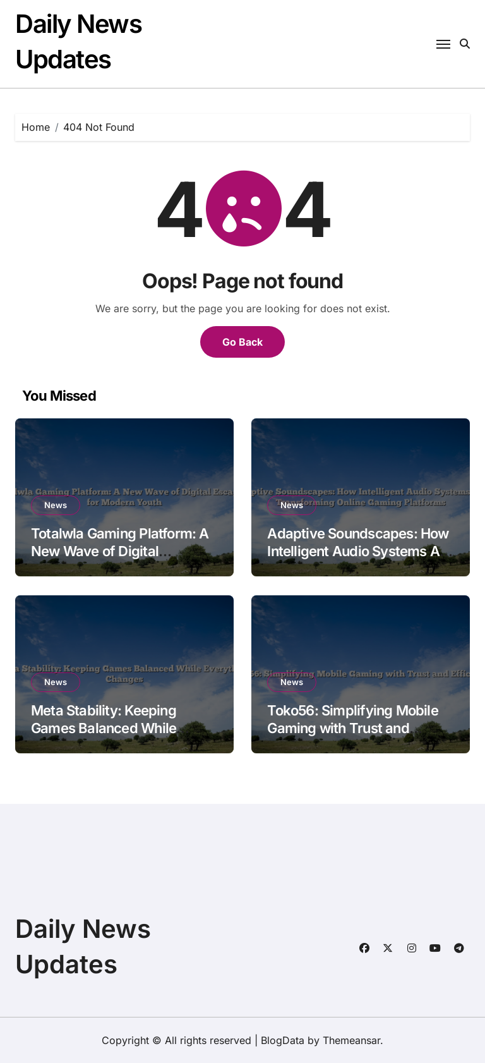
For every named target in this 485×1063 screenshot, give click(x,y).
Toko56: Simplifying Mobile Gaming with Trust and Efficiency (352, 728)
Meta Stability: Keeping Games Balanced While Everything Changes (103, 728)
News (55, 505)
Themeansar (351, 1040)
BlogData (282, 1040)
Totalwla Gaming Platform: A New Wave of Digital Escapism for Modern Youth (120, 551)
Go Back (242, 342)
